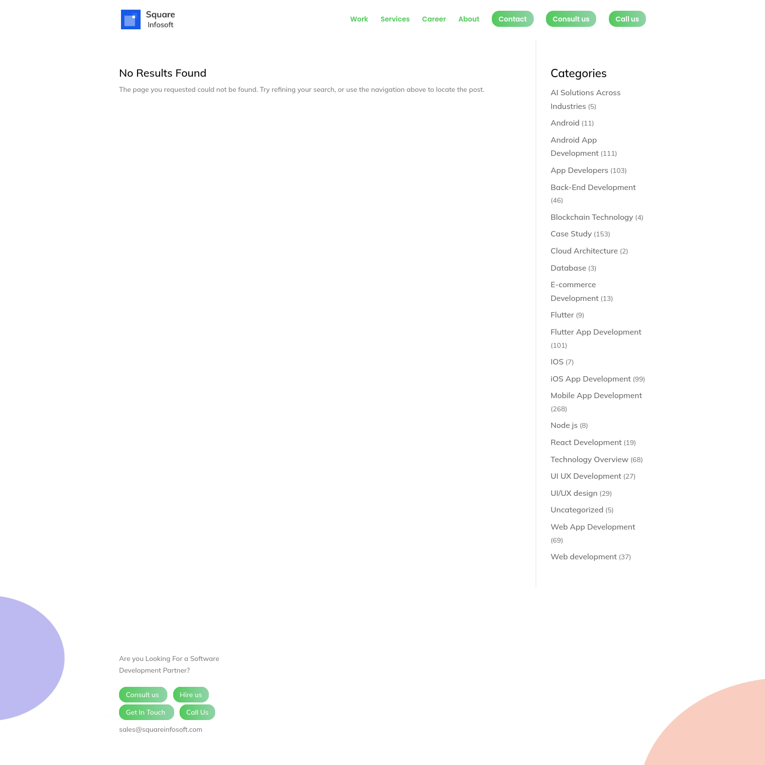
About (468, 20)
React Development (586, 442)
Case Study (571, 233)
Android (565, 123)
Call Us (197, 712)
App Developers (579, 170)
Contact (513, 19)
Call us (627, 19)
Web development (584, 556)
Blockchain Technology (592, 217)
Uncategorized (577, 509)
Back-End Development (593, 187)
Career (434, 20)
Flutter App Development (596, 332)
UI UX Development (586, 476)
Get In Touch (146, 712)
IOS (557, 361)
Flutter (562, 314)
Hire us (191, 694)
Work (359, 20)
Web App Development (593, 526)
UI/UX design (574, 493)
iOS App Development (591, 378)
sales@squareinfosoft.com (160, 729)
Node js (564, 425)
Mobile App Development (596, 395)
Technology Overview (590, 459)
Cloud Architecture (584, 250)
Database (568, 268)
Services (395, 20)
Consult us (571, 19)
